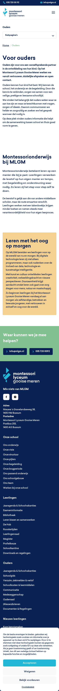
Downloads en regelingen (17, 553)
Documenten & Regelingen (17, 608)
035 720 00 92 (12, 3)
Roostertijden (10, 529)
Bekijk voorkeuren (29, 680)
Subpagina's (11, 35)
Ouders (6, 27)
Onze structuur (10, 454)
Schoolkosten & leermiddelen (18, 585)
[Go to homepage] (21, 375)
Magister (8, 538)
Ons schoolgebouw (13, 478)
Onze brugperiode (12, 468)
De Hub (7, 524)
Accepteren (29, 662)
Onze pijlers (9, 459)
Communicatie (11, 590)
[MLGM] (13, 12)
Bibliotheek (9, 515)
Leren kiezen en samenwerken (19, 519)
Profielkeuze (9, 543)
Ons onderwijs (11, 445)
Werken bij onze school (15, 487)
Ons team (8, 483)
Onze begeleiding (12, 464)
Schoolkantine (11, 548)
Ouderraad (8, 599)
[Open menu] (53, 12)
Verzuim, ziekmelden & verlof (18, 580)
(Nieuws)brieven (11, 604)
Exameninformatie (12, 510)
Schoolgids (9, 575)
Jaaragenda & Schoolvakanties (19, 505)
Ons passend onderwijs (15, 473)
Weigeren (29, 671)
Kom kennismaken (13, 626)
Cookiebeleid (28, 687)
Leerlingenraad (11, 534)
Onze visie (8, 449)
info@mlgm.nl (49, 3)
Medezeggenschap (13, 594)
